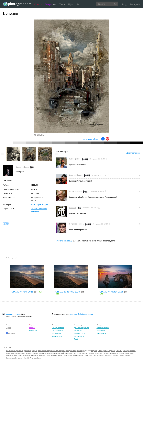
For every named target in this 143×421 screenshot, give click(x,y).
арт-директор (71, 351)
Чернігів (26, 358)
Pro (78, 4)
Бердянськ (111, 351)
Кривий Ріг (101, 353)
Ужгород (115, 355)
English (8, 328)
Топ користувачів (58, 328)
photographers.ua (13, 314)
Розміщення (100, 330)
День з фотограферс (81, 328)
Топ (62, 4)
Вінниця (126, 351)
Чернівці (33, 358)
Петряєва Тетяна (76, 224)
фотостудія (81, 351)
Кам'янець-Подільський (55, 353)
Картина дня (56, 333)
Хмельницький (11, 358)
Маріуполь (9, 355)
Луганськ (120, 353)
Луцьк (127, 353)
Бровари (119, 351)
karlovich (72, 208)
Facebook (10, 333)
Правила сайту (79, 333)
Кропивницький (110, 353)
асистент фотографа (57, 351)
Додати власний (133, 153)
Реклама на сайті (102, 328)
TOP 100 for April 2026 (21, 292)
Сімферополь (78, 355)
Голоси (6, 223)
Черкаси (20, 358)
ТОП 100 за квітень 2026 (67, 292)
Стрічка (38, 4)
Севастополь (67, 355)
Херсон (127, 355)
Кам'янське (69, 353)
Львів (131, 353)
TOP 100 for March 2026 (110, 292)
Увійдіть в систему (64, 241)
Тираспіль (108, 355)
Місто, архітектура (39, 204)
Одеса (48, 355)
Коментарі (33, 330)
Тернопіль (100, 355)
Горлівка (132, 351)
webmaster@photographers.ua (81, 314)
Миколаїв (34, 355)
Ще (70, 4)
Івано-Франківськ (40, 353)
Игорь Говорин (75, 191)
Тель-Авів (92, 355)
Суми (86, 355)
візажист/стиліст (43, 351)
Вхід (124, 4)
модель (34, 351)
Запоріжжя (29, 353)
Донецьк (14, 353)
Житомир (21, 353)
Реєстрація (135, 4)
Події (76, 339)
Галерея (50, 4)
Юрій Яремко (74, 159)
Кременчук (92, 353)
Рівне (60, 355)
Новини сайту (79, 336)
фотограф (27, 351)
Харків (121, 355)
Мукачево (26, 355)
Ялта (39, 358)
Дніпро (8, 353)
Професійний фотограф (14, 351)
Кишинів (85, 353)
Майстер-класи (101, 333)
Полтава (54, 355)
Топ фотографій (57, 330)
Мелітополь (18, 355)
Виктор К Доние (22, 167)
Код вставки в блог (90, 139)
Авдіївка (94, 351)
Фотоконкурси (57, 336)
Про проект (78, 330)
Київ (79, 353)
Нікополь (42, 355)
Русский (8, 325)
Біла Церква (102, 351)
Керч (75, 353)
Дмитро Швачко (75, 175)
